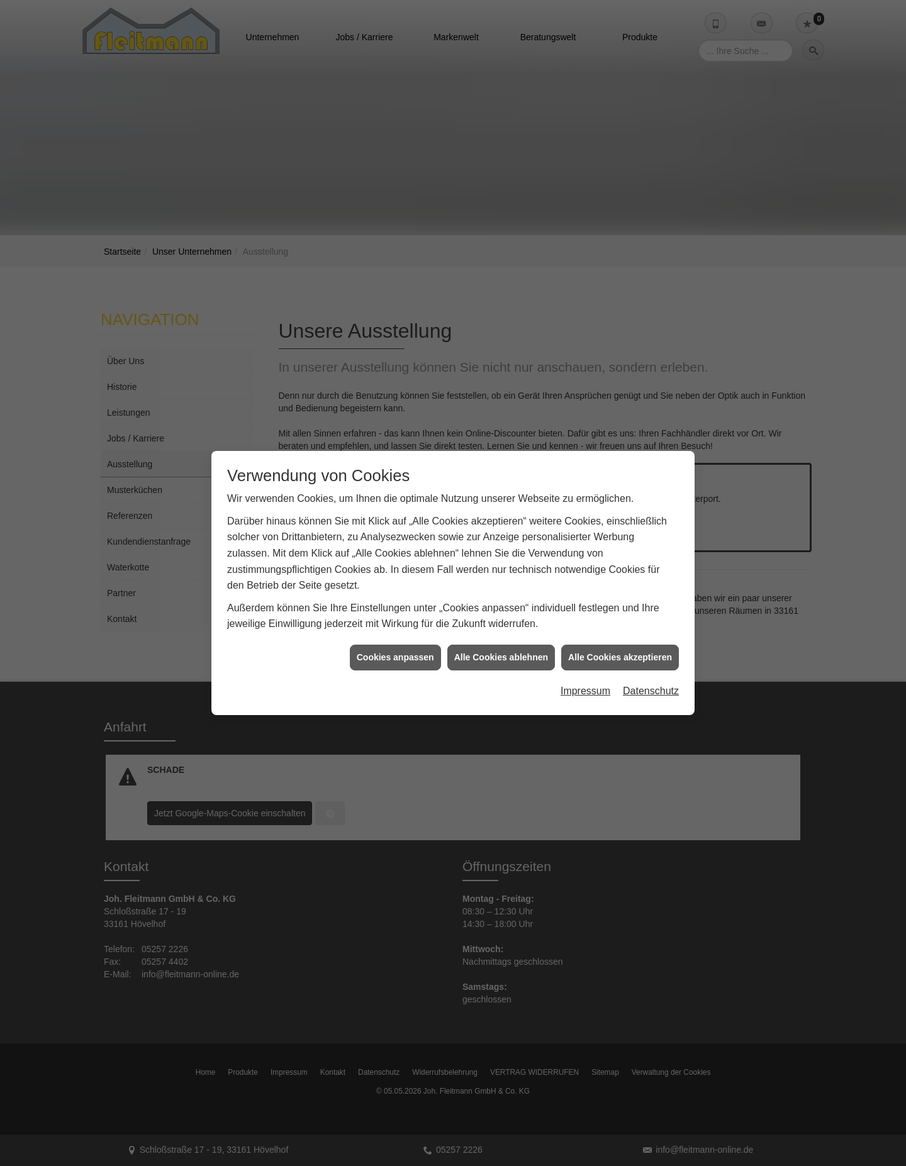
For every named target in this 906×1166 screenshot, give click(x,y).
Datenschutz (651, 664)
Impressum (585, 664)
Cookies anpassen (395, 631)
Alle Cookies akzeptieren (620, 631)
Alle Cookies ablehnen (501, 631)
